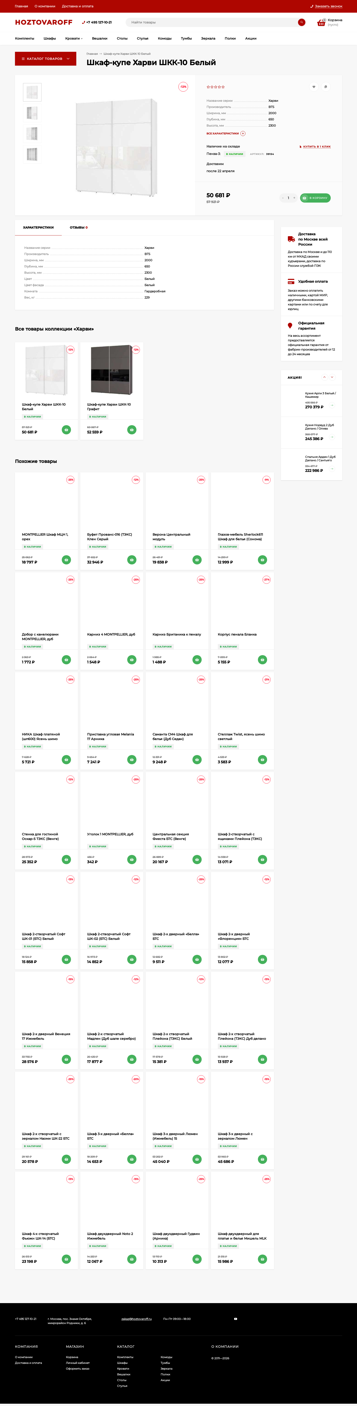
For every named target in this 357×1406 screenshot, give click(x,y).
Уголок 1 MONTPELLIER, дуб (110, 834)
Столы (121, 1380)
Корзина (72, 1357)
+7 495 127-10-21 (99, 22)
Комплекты (125, 1357)
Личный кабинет (78, 1363)
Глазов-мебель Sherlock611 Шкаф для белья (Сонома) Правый (240, 539)
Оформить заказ (77, 1368)
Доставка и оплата (77, 6)
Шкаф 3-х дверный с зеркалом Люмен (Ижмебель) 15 (235, 1138)
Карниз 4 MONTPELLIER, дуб (111, 634)
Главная (21, 6)
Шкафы (122, 1363)
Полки (165, 1374)
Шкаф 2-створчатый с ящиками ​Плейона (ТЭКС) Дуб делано (240, 838)
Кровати (123, 1368)
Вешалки (123, 1374)
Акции (165, 1380)
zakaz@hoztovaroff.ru (136, 1319)
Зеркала (166, 1368)
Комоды (166, 1357)
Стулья (122, 1386)
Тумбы (165, 1363)
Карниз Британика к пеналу (177, 634)
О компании (45, 6)
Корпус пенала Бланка (237, 634)
